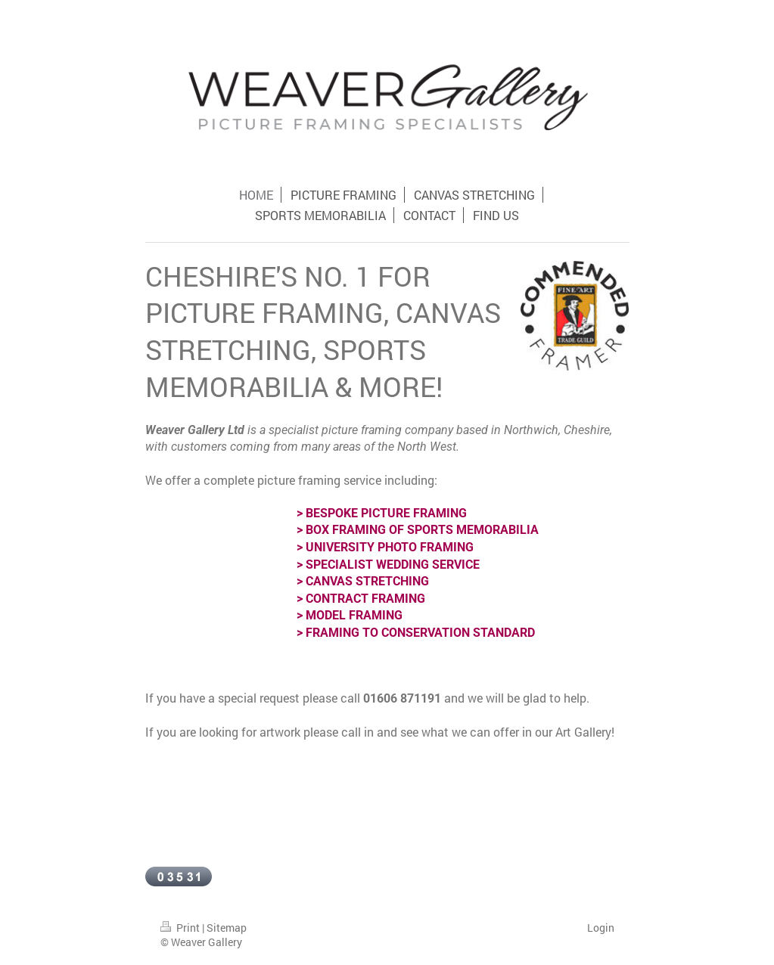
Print (181, 927)
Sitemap (227, 927)
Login (600, 927)
